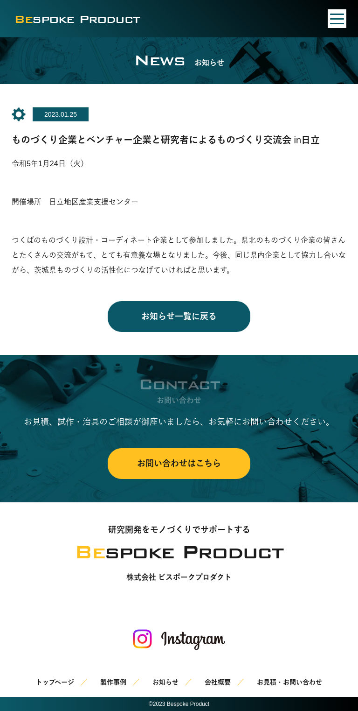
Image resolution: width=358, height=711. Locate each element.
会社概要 (218, 682)
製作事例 (113, 682)
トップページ (55, 682)
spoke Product (77, 19)
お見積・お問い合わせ (289, 682)
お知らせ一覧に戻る (179, 316)
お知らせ (165, 682)
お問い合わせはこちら (179, 463)
